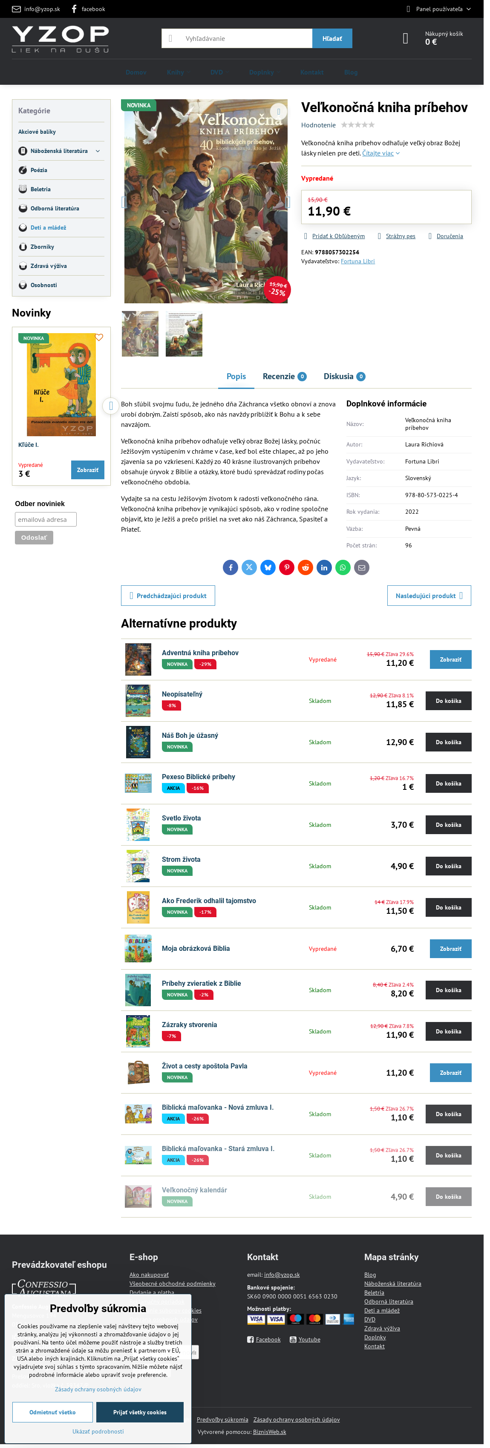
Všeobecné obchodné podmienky (173, 1283)
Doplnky (375, 1337)
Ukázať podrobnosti (98, 1431)
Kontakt (374, 1346)
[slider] (358, 124)
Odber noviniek (39, 503)
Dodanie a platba (152, 1292)
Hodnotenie (318, 125)
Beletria (374, 1292)
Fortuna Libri (358, 261)
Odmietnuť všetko (52, 1412)
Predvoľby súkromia (222, 1419)
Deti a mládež (382, 1310)
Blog (370, 1274)
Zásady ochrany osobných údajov (297, 1419)
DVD (369, 1319)
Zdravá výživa (382, 1328)
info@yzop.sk (282, 1274)
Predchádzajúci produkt (168, 595)
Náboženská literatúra (392, 1283)
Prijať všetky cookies (140, 1412)
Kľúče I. (28, 444)
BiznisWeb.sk (269, 1432)
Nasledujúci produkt (429, 595)
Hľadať (332, 38)
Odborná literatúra (388, 1301)
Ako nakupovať (149, 1274)
